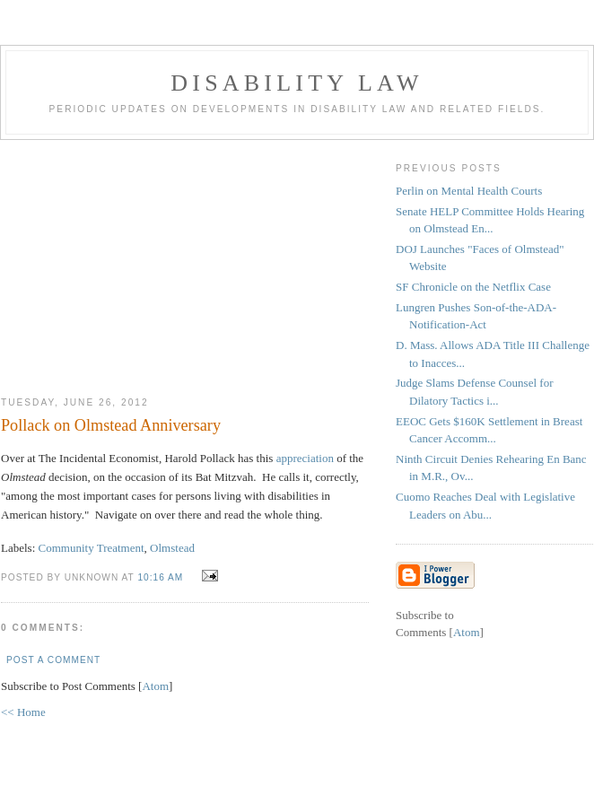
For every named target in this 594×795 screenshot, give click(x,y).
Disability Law (296, 83)
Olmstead (172, 548)
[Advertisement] (184, 261)
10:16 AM (162, 577)
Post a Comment (53, 660)
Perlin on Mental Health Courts (469, 190)
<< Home (23, 712)
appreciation (305, 458)
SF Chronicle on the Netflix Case (473, 286)
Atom (155, 686)
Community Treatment (91, 548)
